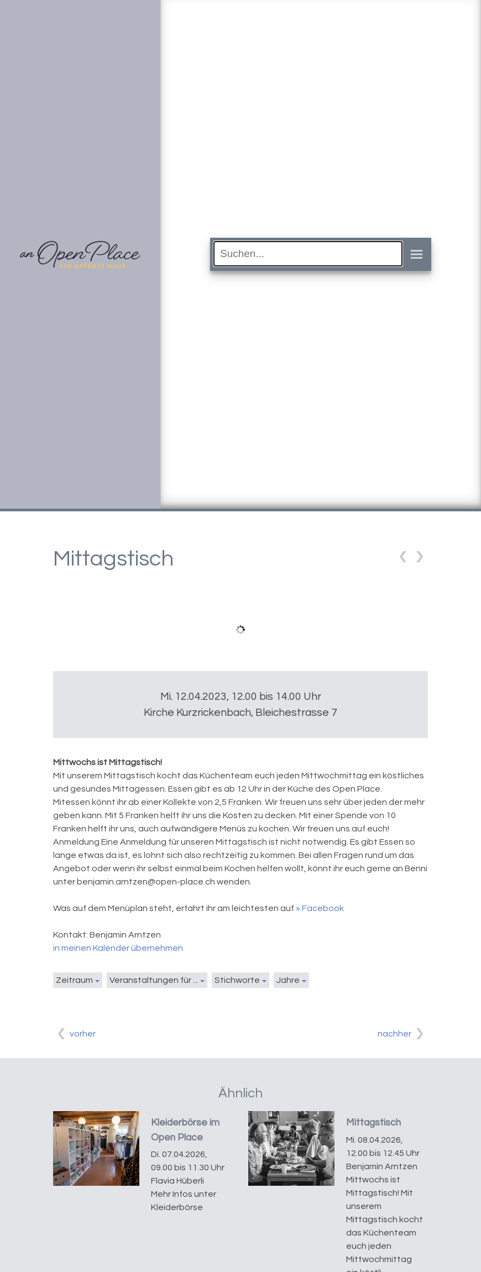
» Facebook (320, 908)
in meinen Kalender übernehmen (118, 948)
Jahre (288, 980)
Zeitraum (74, 980)
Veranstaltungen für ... (153, 980)
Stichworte (237, 980)
